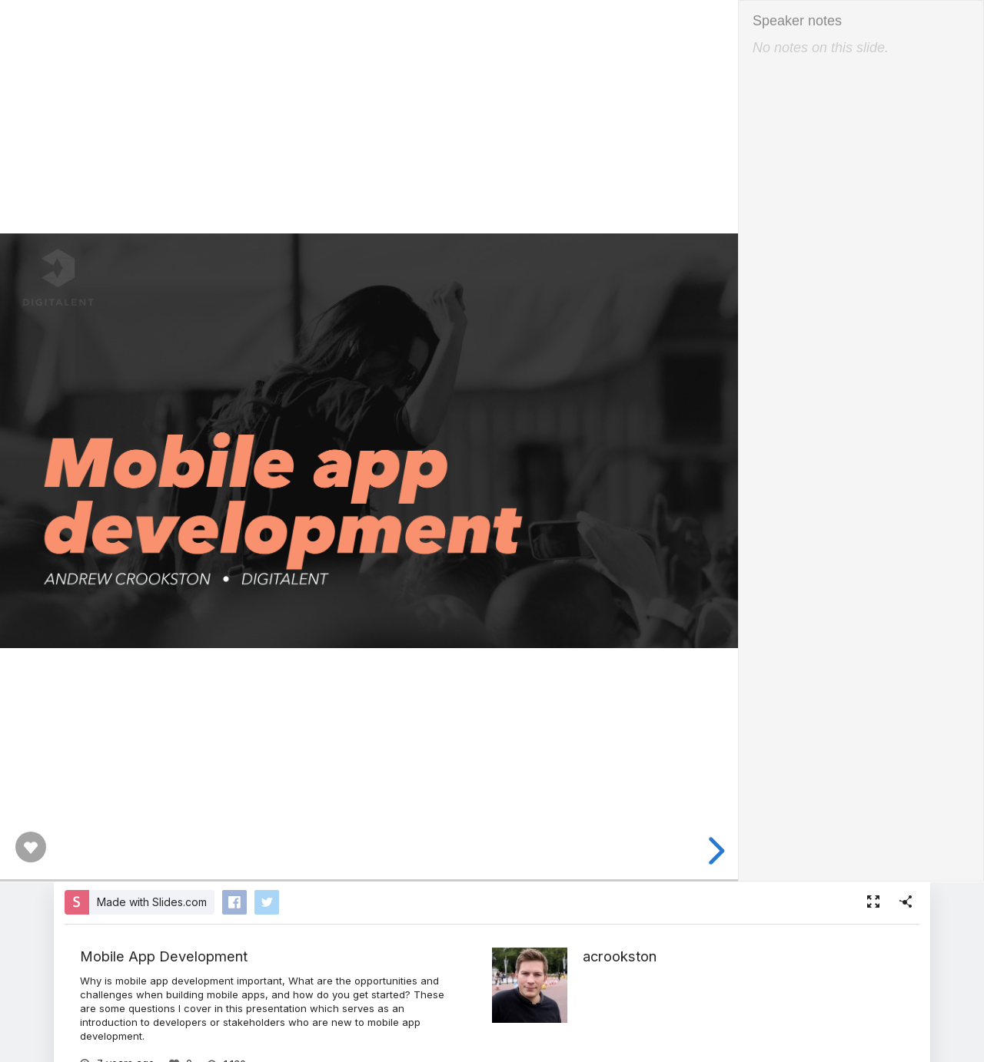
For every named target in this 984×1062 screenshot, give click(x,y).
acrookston (620, 956)
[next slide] (712, 851)
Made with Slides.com (152, 901)
